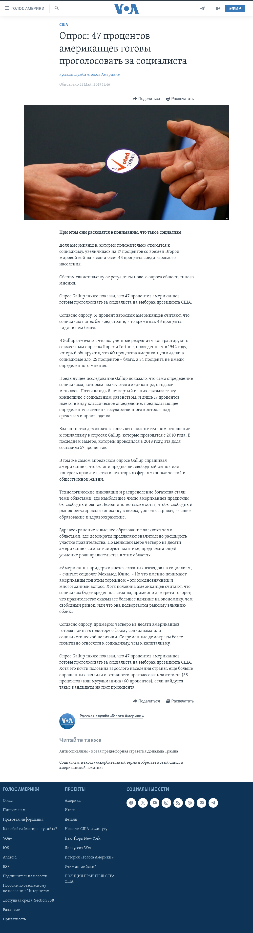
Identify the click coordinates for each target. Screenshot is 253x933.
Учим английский (81, 867)
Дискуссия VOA (78, 848)
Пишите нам (14, 810)
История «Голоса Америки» (89, 857)
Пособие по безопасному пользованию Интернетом (26, 888)
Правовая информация (23, 820)
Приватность (14, 919)
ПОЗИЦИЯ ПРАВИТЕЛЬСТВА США (89, 879)
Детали (71, 820)
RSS (6, 867)
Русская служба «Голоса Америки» (89, 75)
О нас (8, 801)
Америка (73, 801)
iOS (6, 848)
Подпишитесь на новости (25, 876)
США (63, 25)
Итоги (70, 810)
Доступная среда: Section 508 (28, 901)
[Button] (146, 99)
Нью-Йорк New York (82, 839)
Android (10, 857)
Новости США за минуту (86, 829)
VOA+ (7, 839)
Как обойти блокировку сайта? (30, 829)
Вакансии (12, 910)
